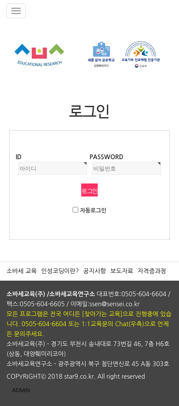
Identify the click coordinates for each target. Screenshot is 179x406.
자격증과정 (152, 271)
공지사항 (94, 271)
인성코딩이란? (60, 271)
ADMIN (21, 390)
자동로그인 (93, 210)
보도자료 (121, 271)
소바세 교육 (22, 271)
